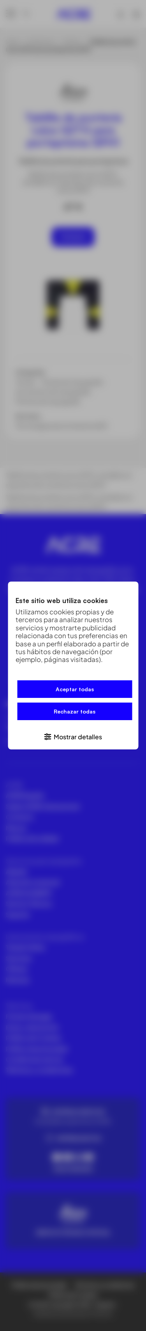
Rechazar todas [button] (74, 711)
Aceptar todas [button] (75, 689)
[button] (73, 736)
